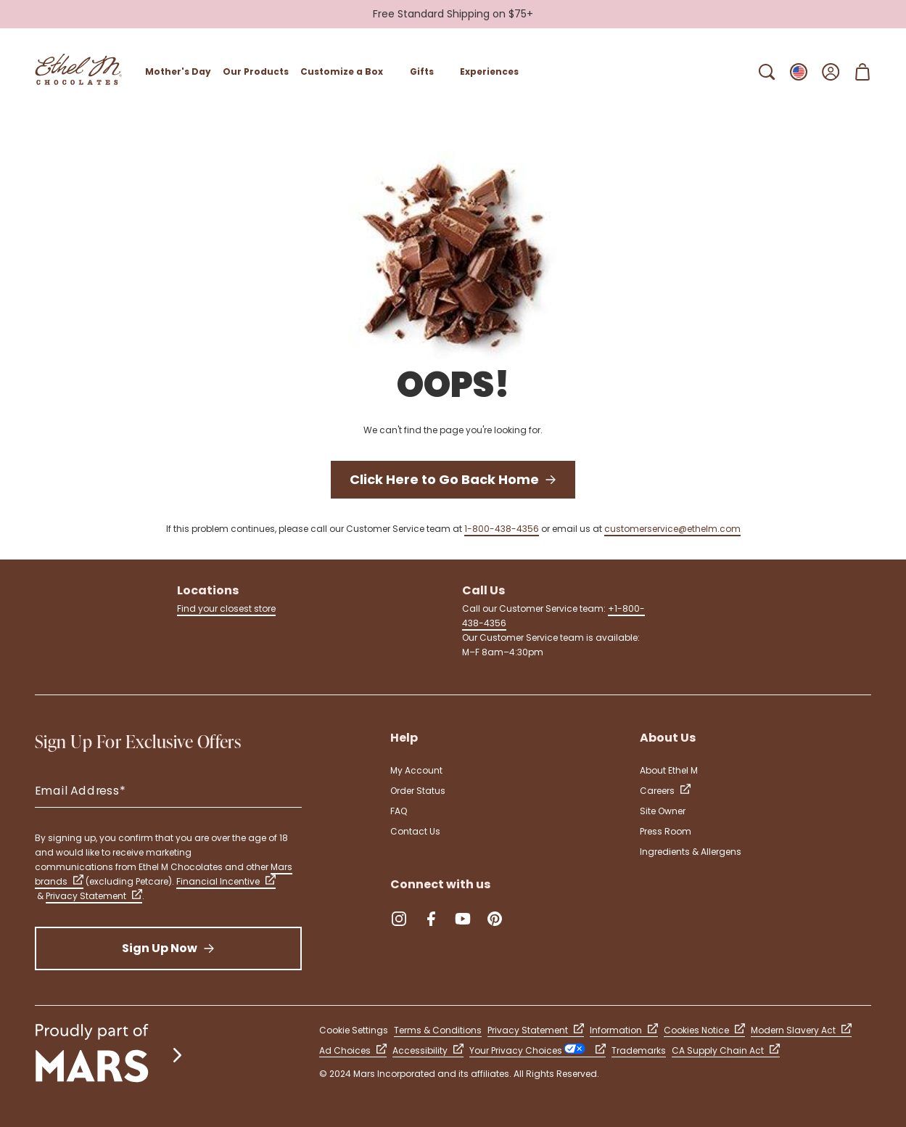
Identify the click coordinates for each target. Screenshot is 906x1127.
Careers (665, 790)
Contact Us (415, 831)
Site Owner (662, 811)
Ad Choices (353, 1050)
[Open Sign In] (830, 71)
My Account (416, 770)
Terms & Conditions (438, 1030)
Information (624, 1030)
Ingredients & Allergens (690, 851)
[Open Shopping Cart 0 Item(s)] (862, 71)
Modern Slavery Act (801, 1030)
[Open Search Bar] (766, 71)
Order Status (417, 790)
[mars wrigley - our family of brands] (110, 1054)
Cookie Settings (353, 1030)
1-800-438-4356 (501, 528)
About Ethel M (669, 770)
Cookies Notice (704, 1030)
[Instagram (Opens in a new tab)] (398, 918)
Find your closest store (226, 608)
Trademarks (638, 1050)
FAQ (398, 811)
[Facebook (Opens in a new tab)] (430, 918)
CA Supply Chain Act (726, 1050)
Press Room (665, 831)
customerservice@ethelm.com (672, 528)
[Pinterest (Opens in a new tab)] (494, 918)
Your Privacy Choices (537, 1050)
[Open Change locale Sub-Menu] (798, 71)
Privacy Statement (94, 896)
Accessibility (428, 1050)
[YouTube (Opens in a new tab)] (462, 918)
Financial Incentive (226, 881)
